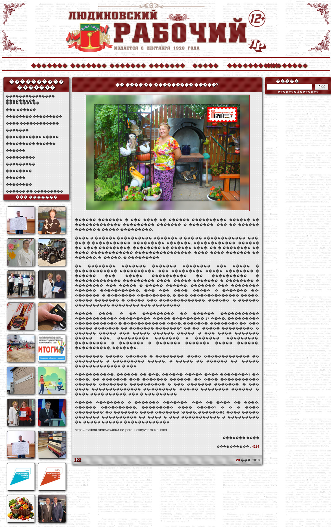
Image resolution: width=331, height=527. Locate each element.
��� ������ (21, 110)
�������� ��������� (34, 117)
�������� (284, 65)
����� (205, 65)
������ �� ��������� (34, 191)
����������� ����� (32, 137)
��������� (20, 157)
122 (77, 460)
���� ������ (22, 103)
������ (15, 150)
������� (49, 65)
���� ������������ (32, 123)
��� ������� (37, 197)
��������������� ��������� (30, 96)
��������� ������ (30, 144)
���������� (245, 65)
